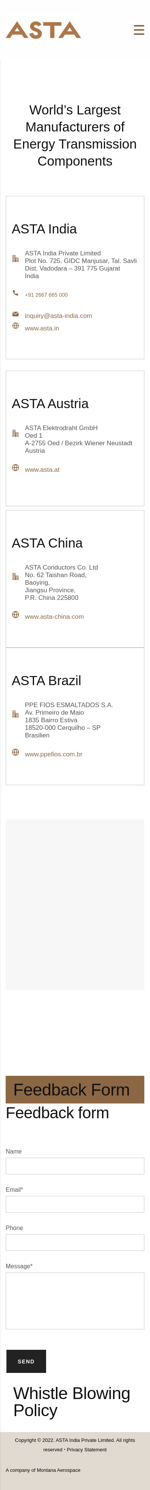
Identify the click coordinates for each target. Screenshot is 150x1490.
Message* (19, 1266)
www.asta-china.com (54, 616)
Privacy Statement (86, 1449)
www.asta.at (42, 469)
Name (14, 1151)
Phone (14, 1228)
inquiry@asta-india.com (58, 315)
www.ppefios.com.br (53, 754)
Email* (14, 1189)
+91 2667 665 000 (46, 295)
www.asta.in (42, 328)
